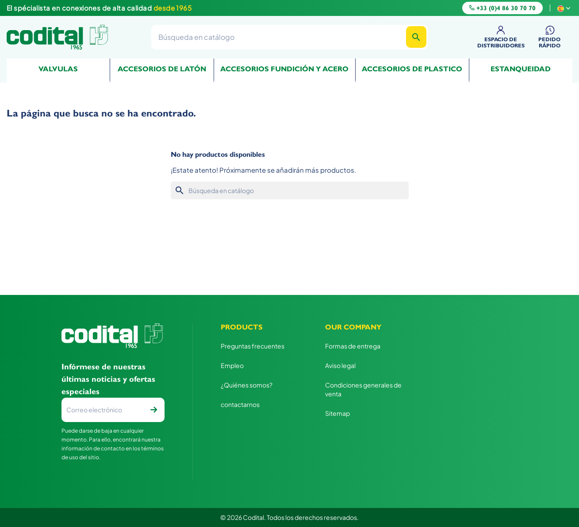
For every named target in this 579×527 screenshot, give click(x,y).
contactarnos (240, 404)
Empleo (232, 365)
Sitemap (337, 413)
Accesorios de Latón (162, 69)
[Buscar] (289, 37)
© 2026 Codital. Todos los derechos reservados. (289, 517)
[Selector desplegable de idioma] (564, 7)
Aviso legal (340, 365)
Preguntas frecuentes (252, 346)
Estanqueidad (521, 69)
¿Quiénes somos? (246, 385)
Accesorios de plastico (412, 69)
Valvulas (58, 69)
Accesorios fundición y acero (284, 69)
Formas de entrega (352, 346)
